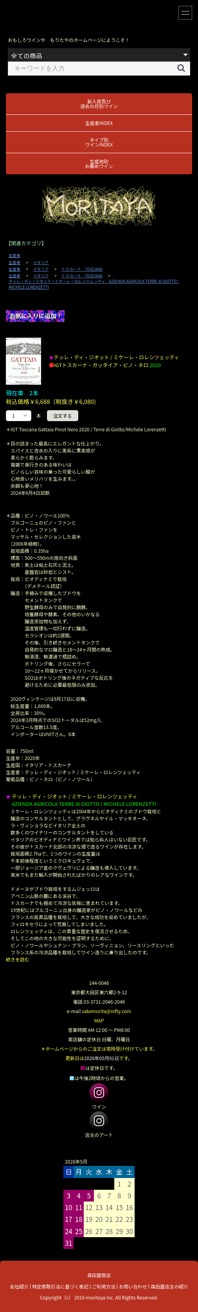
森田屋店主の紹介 (169, 1286)
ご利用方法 (103, 1286)
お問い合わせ (133, 1286)
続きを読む (17, 959)
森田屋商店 (99, 1275)
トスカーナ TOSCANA (82, 269)
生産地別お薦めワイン (99, 163)
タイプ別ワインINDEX (99, 142)
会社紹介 (19, 1286)
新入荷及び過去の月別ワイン (99, 103)
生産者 (14, 255)
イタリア (41, 262)
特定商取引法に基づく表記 (60, 1286)
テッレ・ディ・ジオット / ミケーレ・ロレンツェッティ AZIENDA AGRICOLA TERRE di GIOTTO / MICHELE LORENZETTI (94, 284)
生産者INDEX (99, 122)
